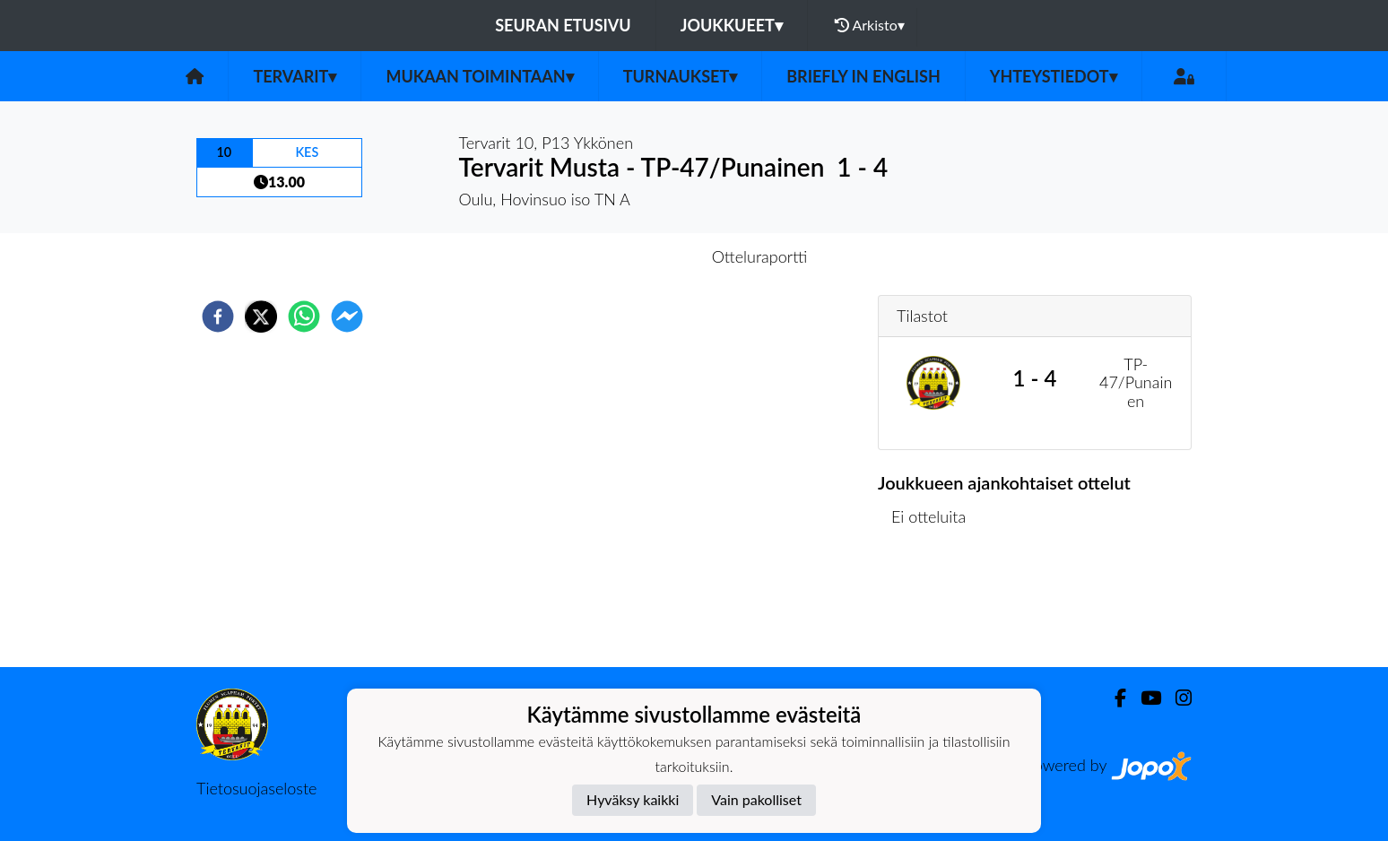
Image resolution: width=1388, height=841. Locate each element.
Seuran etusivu (563, 25)
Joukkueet (732, 25)
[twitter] (261, 316)
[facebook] (218, 316)
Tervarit (294, 76)
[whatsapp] (304, 316)
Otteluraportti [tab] (760, 256)
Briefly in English (863, 76)
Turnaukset (680, 76)
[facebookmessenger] (347, 316)
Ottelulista (935, 606)
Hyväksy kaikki (632, 799)
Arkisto (870, 25)
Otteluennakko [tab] (632, 256)
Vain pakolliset (756, 799)
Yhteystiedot (1053, 76)
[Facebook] (1113, 698)
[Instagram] (1176, 698)
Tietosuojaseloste (256, 788)
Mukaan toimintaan (479, 76)
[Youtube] (1143, 698)
